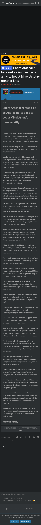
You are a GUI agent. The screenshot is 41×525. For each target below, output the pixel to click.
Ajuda (23, 500)
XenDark (6, 494)
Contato (5, 498)
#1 (37, 102)
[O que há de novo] (35, 3)
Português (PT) (17, 494)
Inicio (30, 500)
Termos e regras (16, 498)
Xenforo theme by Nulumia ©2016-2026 (21, 509)
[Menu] (2, 3)
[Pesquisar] (38, 3)
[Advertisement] (20, 27)
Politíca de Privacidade (11, 500)
